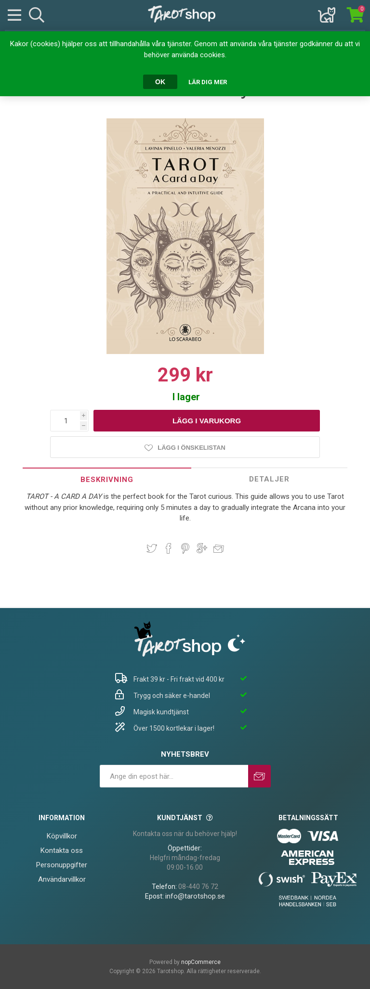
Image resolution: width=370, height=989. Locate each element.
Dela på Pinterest (185, 548)
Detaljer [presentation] (269, 479)
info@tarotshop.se (195, 896)
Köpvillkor (62, 836)
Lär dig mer (207, 82)
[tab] (107, 479)
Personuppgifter (61, 865)
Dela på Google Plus (202, 548)
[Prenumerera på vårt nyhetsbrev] (174, 776)
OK (160, 82)
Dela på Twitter (151, 548)
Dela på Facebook (168, 548)
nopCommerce (201, 962)
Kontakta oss (61, 850)
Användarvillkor (62, 879)
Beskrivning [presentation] (106, 479)
